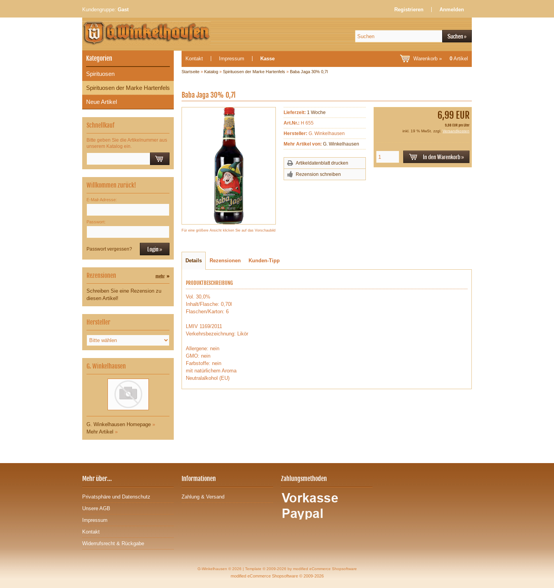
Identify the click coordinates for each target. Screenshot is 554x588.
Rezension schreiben (318, 174)
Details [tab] (193, 260)
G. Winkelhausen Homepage (118, 424)
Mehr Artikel (99, 432)
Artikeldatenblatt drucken (322, 163)
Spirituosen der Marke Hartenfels (128, 87)
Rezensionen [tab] (225, 260)
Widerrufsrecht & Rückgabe (113, 543)
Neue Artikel (101, 101)
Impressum (231, 58)
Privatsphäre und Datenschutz (116, 497)
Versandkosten (456, 131)
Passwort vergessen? (109, 249)
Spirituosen (100, 73)
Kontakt (194, 58)
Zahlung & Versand (203, 497)
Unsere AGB (96, 508)
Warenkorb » (440, 58)
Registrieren (408, 9)
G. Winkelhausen (341, 144)
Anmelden (451, 9)
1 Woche (316, 112)
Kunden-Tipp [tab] (264, 260)
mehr (162, 276)
